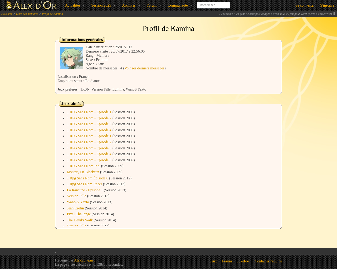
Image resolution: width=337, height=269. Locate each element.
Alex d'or (6, 13)
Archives (129, 5)
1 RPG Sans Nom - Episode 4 (89, 130)
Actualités (72, 5)
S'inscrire (327, 5)
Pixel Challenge (79, 214)
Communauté (178, 5)
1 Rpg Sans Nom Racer (85, 184)
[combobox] (213, 3)
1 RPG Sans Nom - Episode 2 (89, 118)
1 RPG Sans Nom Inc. (84, 166)
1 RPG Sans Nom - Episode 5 (89, 160)
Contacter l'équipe (268, 261)
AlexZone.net (84, 260)
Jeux (213, 261)
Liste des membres (27, 13)
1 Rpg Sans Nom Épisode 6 (88, 178)
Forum (152, 5)
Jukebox (243, 261)
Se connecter (305, 5)
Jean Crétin (76, 208)
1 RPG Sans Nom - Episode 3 (89, 124)
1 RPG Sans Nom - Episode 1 (89, 112)
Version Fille (77, 196)
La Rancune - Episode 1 (85, 190)
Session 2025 (101, 5)
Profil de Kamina (52, 13)
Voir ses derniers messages (145, 68)
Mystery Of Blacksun (83, 172)
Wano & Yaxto (78, 202)
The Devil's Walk (80, 220)
